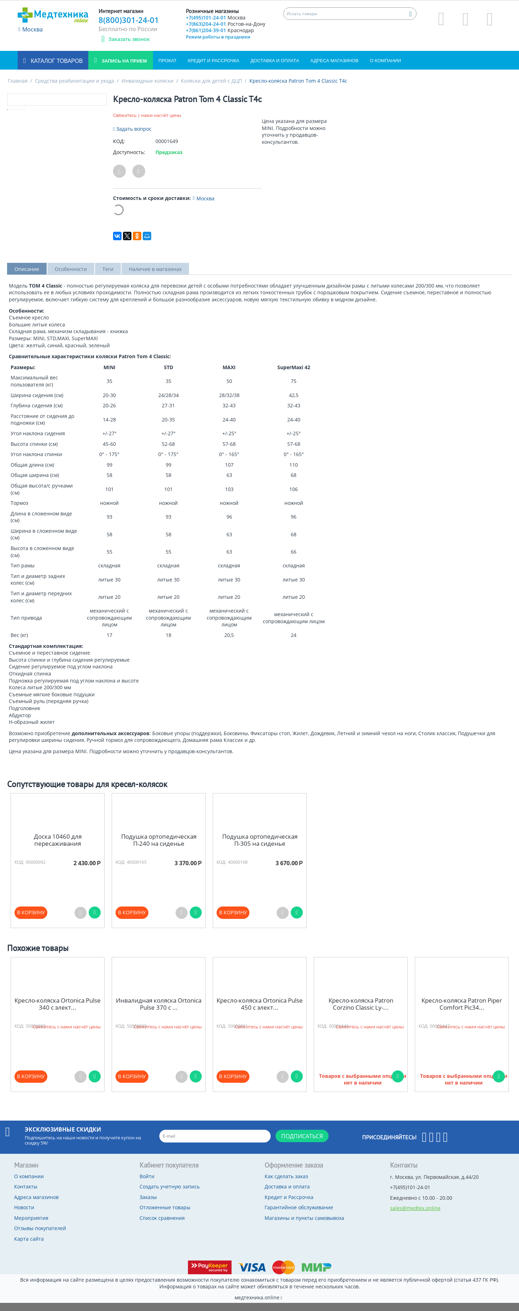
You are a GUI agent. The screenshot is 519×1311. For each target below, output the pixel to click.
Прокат (168, 68)
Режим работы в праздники (218, 49)
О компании (385, 68)
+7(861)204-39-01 (224, 42)
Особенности (71, 277)
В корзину (31, 920)
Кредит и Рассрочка (214, 68)
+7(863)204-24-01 (224, 30)
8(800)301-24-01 (129, 19)
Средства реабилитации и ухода (74, 88)
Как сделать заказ (286, 1184)
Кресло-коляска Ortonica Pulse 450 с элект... (260, 1012)
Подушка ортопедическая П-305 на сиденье (259, 848)
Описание (26, 277)
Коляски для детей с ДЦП (211, 88)
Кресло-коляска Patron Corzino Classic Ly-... (361, 1012)
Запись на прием (123, 69)
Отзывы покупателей (40, 1236)
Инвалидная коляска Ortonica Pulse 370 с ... (158, 1012)
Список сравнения (162, 1226)
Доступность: (129, 160)
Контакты (25, 1194)
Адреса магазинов (335, 68)
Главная (18, 88)
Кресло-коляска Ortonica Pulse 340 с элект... (57, 1012)
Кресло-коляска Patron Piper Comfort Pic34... (461, 1012)
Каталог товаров (56, 69)
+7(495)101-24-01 (219, 18)
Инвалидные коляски (147, 88)
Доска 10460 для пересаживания (58, 848)
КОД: (119, 149)
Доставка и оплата (274, 68)
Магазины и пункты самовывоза (304, 1226)
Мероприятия (31, 1226)
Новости (24, 1215)
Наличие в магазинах (155, 277)
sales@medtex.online (415, 1216)
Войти (147, 1184)
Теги (107, 277)
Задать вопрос (132, 137)
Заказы (148, 1205)
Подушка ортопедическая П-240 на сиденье (158, 848)
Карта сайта (29, 1247)
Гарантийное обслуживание (299, 1215)
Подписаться (302, 1144)
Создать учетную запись (170, 1194)
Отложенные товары (165, 1215)
